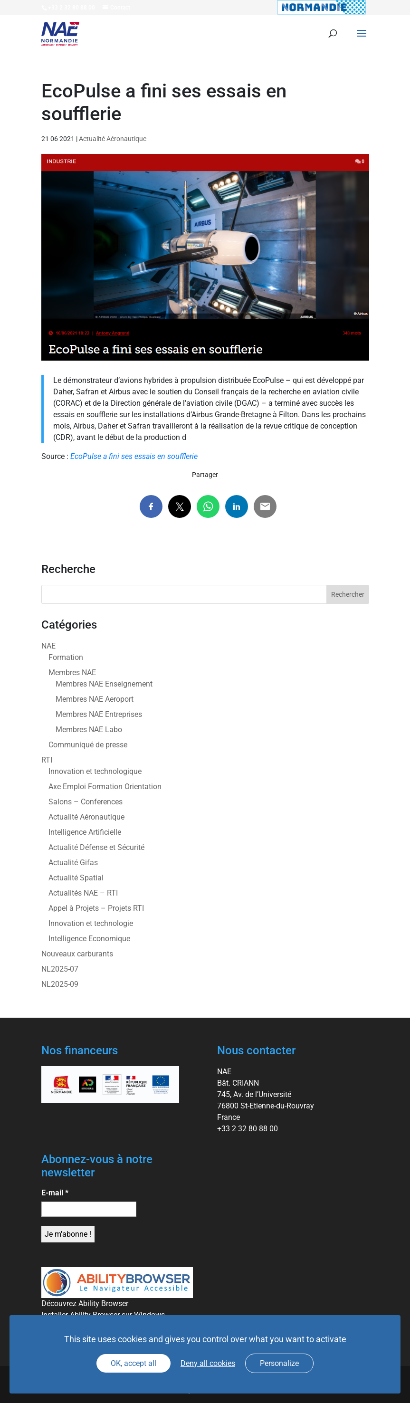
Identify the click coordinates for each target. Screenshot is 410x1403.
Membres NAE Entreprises (99, 714)
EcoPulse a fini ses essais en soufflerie (134, 456)
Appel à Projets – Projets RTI (96, 908)
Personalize (279, 1363)
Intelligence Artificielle (84, 832)
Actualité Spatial (76, 877)
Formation (65, 657)
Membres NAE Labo (89, 729)
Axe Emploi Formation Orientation (105, 786)
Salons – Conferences (85, 801)
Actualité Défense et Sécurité (96, 847)
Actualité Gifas (73, 862)
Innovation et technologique (95, 771)
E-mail (54, 1192)
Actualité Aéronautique (112, 139)
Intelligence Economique (89, 938)
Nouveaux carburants (77, 953)
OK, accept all (133, 1363)
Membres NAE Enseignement (104, 683)
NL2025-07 (59, 969)
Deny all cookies (208, 1363)
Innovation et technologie (90, 923)
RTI (46, 759)
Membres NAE (72, 672)
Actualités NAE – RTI (83, 892)
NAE (48, 645)
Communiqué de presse (87, 744)
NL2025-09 (59, 984)
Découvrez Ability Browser (84, 1303)
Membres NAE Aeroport (94, 699)
